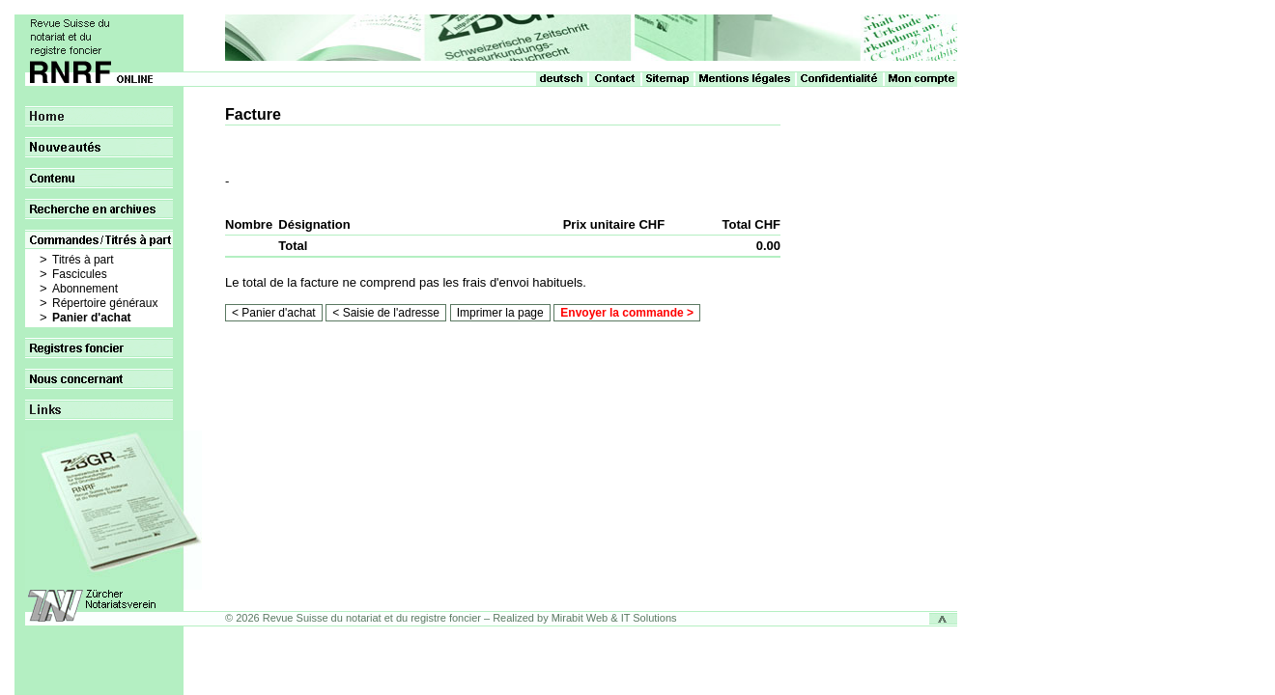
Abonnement (85, 288)
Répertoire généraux (104, 303)
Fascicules (79, 274)
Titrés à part (83, 259)
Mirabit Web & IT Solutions (614, 618)
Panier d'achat (91, 317)
